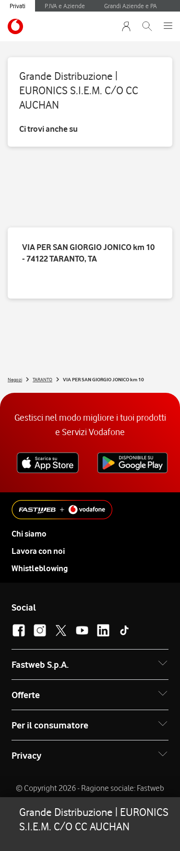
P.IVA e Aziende (65, 6)
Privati (17, 6)
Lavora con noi (38, 551)
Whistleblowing (40, 568)
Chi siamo (29, 533)
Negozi (15, 379)
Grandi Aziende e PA (130, 6)
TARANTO (42, 379)
